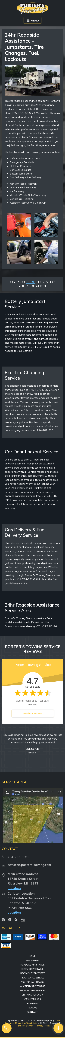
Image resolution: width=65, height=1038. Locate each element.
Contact (32, 1012)
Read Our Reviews (32, 713)
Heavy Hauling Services (33, 990)
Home (32, 956)
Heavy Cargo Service (32, 977)
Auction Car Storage (32, 986)
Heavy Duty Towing (32, 969)
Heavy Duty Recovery (32, 973)
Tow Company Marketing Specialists (32, 1022)
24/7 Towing (32, 960)
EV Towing (32, 1003)
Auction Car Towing (32, 982)
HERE (30, 282)
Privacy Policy (43, 1025)
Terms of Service (25, 1025)
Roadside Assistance (32, 964)
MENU (32, 20)
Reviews (32, 1007)
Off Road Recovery (32, 994)
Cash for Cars (32, 999)
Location (14, 888)
